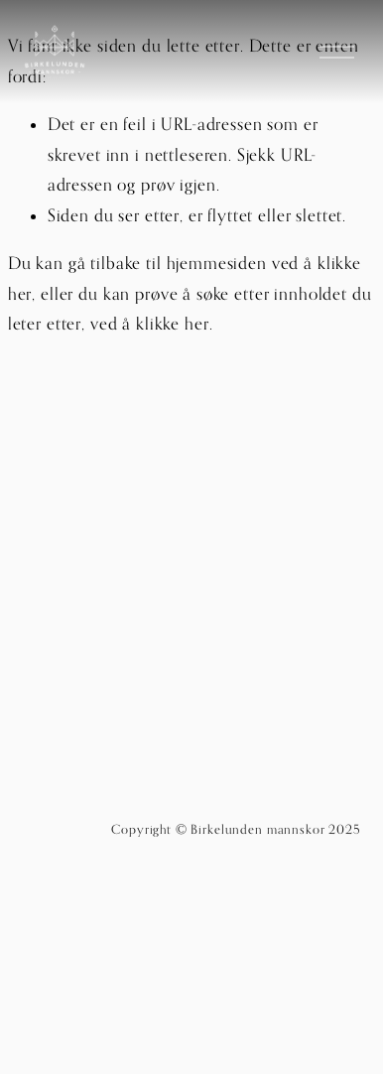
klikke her (172, 324)
